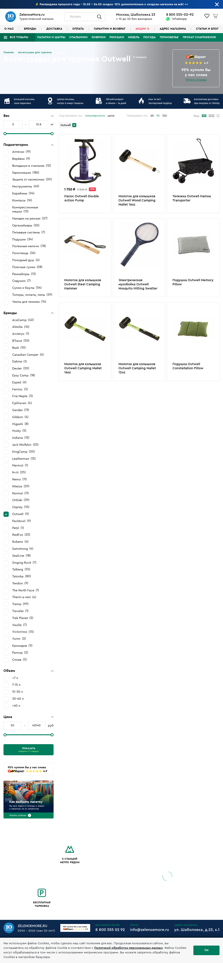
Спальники (78, 37)
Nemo (19, 479)
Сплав (19, 659)
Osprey (20, 507)
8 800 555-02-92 (180, 14)
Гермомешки (25, 172)
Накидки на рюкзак (29, 218)
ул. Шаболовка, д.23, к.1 (197, 930)
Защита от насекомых (32, 179)
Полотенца (23, 253)
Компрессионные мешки (25, 209)
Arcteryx (20, 333)
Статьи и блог (207, 28)
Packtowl (21, 521)
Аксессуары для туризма (35, 52)
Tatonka (21, 576)
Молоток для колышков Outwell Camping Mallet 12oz (137, 368)
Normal (20, 493)
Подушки (22, 239)
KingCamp (23, 451)
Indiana (20, 437)
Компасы (22, 200)
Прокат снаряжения (199, 37)
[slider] (5, 133)
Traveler (20, 611)
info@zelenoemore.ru (149, 930)
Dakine (19, 361)
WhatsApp (179, 18)
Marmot (20, 465)
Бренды (30, 28)
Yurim (19, 638)
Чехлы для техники (29, 301)
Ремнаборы (24, 274)
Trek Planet (22, 618)
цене (111, 115)
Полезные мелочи (29, 246)
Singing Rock (24, 562)
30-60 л (18, 698)
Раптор (20, 652)
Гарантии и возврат (109, 28)
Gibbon (20, 417)
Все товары (19, 37)
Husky (19, 430)
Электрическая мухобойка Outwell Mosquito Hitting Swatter (137, 284)
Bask (19, 347)
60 (152, 115)
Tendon (20, 583)
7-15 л (16, 684)
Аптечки (21, 151)
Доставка (54, 28)
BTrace (20, 340)
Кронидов (22, 645)
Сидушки (21, 280)
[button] (28, 116)
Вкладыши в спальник (31, 165)
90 (158, 115)
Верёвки (21, 158)
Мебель (133, 37)
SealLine (21, 555)
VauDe (19, 625)
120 (164, 115)
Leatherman (24, 458)
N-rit (19, 472)
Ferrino (20, 389)
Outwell (20, 514)
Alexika (20, 327)
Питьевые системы (28, 232)
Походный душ (26, 260)
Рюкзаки (117, 37)
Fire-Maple (22, 396)
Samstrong (22, 548)
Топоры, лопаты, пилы (32, 294)
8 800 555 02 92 (110, 930)
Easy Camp (23, 375)
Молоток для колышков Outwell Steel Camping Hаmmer (82, 284)
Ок (206, 950)
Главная (8, 52)
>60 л (16, 705)
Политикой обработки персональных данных (128, 947)
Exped (19, 382)
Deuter (20, 368)
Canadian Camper (28, 354)
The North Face (25, 590)
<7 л (15, 678)
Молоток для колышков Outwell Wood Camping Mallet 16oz (136, 200)
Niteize (20, 486)
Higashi (20, 424)
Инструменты (25, 186)
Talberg (21, 569)
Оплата (78, 28)
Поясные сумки (27, 267)
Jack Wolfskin (25, 444)
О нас (9, 28)
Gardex (20, 410)
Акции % (142, 28)
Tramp (20, 604)
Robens (20, 541)
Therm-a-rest (24, 597)
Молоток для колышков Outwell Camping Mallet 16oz (83, 368)
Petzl (18, 528)
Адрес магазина (173, 28)
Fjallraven (22, 403)
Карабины (23, 193)
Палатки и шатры (51, 37)
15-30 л (17, 691)
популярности (95, 115)
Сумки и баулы (27, 287)
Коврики (99, 37)
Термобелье (169, 37)
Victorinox (23, 632)
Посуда (149, 37)
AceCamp (23, 320)
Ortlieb (20, 500)
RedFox (21, 534)
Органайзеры (25, 225)
